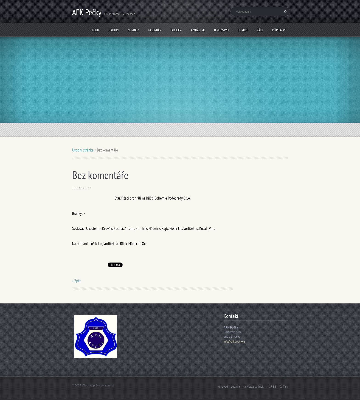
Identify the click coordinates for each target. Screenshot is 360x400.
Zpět (77, 280)
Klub (95, 30)
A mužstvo (198, 30)
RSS (273, 386)
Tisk (285, 386)
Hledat (284, 11)
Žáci (260, 30)
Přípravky (279, 30)
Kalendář (154, 30)
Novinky (133, 30)
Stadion (113, 30)
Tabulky (175, 30)
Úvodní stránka (82, 150)
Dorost (243, 30)
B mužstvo (221, 30)
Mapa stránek (255, 386)
